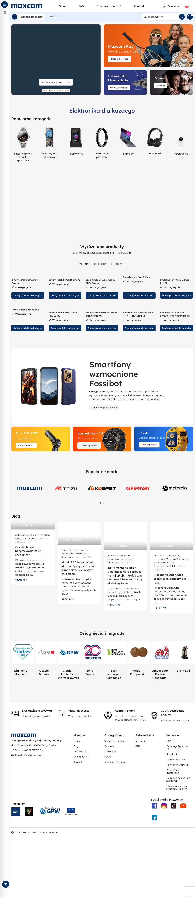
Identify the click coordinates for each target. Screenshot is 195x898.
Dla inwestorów (81, 751)
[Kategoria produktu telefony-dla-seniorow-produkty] (49, 142)
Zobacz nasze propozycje (56, 82)
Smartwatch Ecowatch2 (25, 309)
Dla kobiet (21, 538)
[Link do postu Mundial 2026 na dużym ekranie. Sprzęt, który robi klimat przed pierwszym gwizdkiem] (79, 533)
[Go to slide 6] (57, 90)
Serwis (107, 756)
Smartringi (168, 562)
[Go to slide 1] (44, 90)
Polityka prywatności (177, 764)
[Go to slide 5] (54, 90)
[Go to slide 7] (60, 90)
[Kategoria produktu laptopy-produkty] (128, 141)
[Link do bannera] (148, 45)
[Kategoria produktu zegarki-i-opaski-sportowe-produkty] (23, 144)
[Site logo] (26, 5)
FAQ (168, 741)
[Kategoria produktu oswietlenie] (181, 141)
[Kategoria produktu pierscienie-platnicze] (102, 142)
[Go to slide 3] (49, 90)
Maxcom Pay (173, 559)
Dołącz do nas (81, 756)
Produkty (112, 562)
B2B (137, 746)
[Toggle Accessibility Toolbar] (6, 884)
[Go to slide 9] (65, 90)
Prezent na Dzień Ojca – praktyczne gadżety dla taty (170, 578)
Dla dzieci (44, 535)
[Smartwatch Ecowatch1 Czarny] (27, 273)
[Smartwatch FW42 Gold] (139, 272)
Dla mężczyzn (35, 538)
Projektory (80, 553)
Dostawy (109, 746)
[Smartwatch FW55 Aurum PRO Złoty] (65, 306)
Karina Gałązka (27, 525)
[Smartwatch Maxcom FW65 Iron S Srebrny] (102, 306)
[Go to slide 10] (68, 90)
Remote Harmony (176, 759)
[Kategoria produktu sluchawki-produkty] (154, 141)
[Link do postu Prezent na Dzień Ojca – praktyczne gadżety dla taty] (171, 536)
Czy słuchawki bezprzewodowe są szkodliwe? (28, 551)
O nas (76, 741)
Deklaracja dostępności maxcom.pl (178, 779)
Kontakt (77, 762)
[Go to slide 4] (52, 90)
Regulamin (172, 754)
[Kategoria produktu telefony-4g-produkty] (75, 141)
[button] (15, 59)
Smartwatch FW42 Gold (136, 277)
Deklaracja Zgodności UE (177, 747)
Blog (75, 746)
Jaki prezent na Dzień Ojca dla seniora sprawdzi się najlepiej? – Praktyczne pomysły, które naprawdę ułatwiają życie (125, 575)
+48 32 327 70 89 (33, 750)
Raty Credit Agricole (115, 762)
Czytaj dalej (21, 580)
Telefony (174, 566)
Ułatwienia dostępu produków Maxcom (176, 787)
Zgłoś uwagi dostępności (172, 771)
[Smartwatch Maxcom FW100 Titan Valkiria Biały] (176, 306)
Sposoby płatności (114, 741)
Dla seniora (126, 559)
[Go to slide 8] (62, 90)
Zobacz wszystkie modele (104, 407)
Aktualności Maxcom (26, 535)
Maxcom (25, 832)
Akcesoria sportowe (72, 550)
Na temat (140, 741)
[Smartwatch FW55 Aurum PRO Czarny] (102, 273)
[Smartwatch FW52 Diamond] (65, 273)
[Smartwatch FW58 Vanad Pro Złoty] (176, 273)
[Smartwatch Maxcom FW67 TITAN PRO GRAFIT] (139, 306)
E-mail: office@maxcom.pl (29, 755)
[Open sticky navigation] (28, 17)
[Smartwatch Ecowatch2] (27, 305)
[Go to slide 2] (46, 90)
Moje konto (110, 751)
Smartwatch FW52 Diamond (65, 279)
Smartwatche (68, 557)
